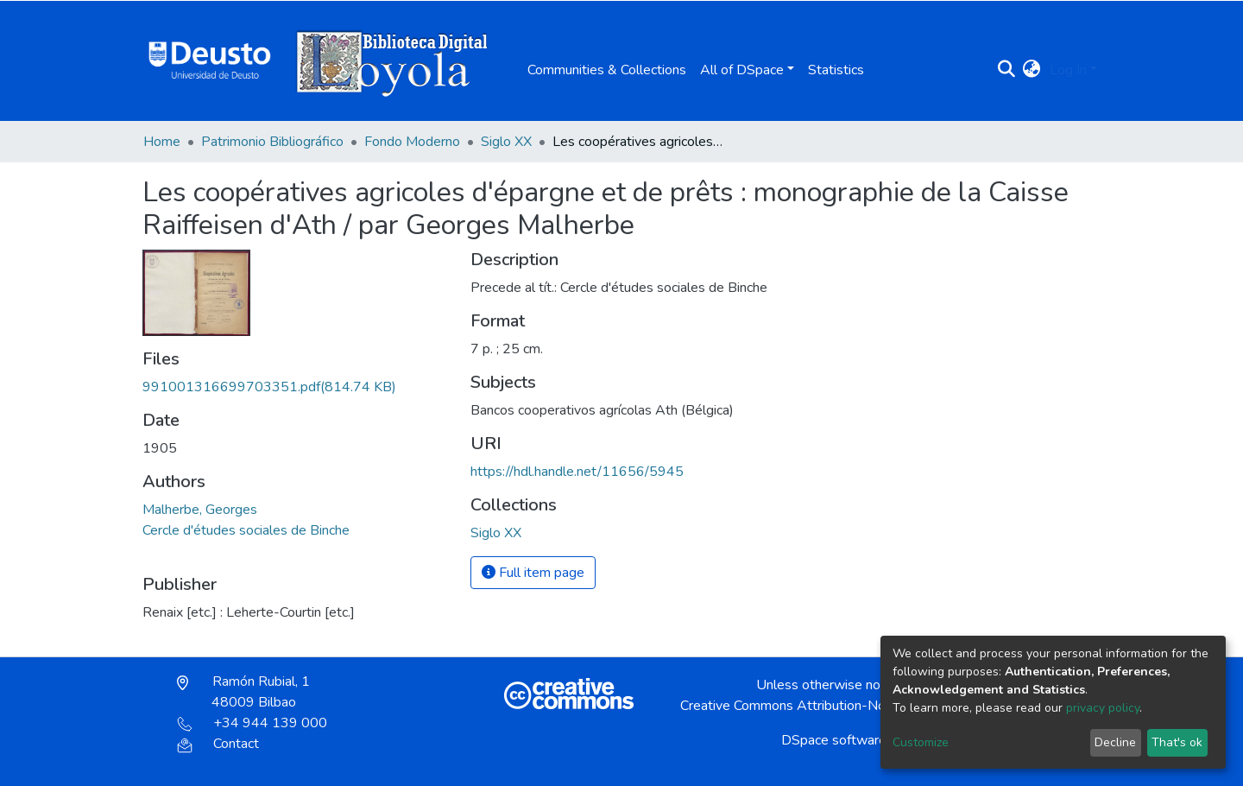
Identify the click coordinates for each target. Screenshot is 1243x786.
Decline (1115, 742)
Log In (1068, 69)
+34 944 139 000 (252, 722)
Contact (218, 743)
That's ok (1177, 742)
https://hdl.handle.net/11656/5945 (577, 471)
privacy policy (1102, 708)
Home (161, 141)
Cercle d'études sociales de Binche (246, 530)
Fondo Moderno (412, 141)
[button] (1032, 70)
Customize (921, 742)
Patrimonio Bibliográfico (272, 141)
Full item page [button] (533, 572)
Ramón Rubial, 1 (243, 692)
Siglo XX (506, 141)
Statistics (836, 69)
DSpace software (834, 740)
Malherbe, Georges (199, 509)
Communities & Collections (606, 69)
